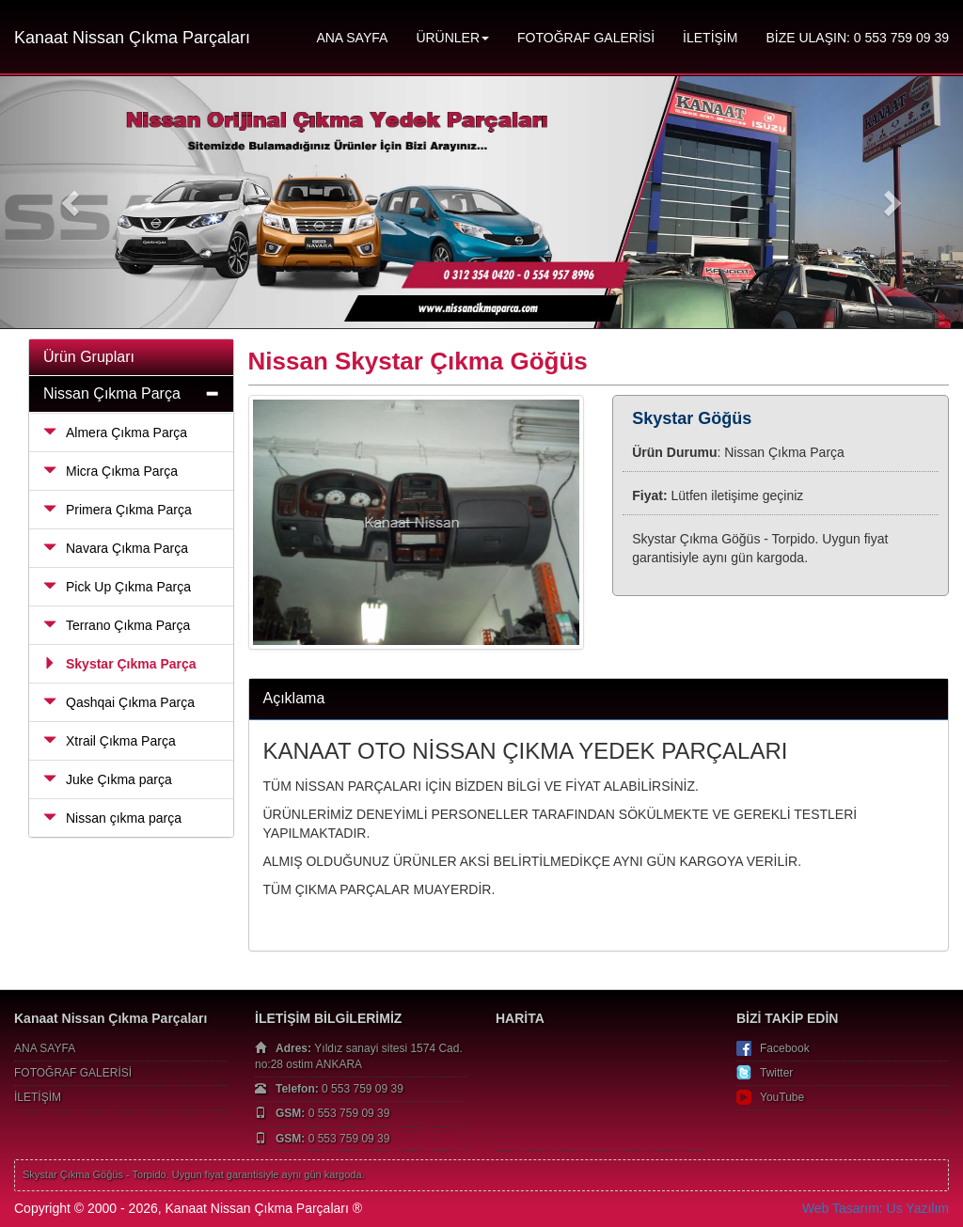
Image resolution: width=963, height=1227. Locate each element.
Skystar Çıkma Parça (120, 663)
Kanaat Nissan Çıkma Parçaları (132, 37)
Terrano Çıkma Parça (116, 625)
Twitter (776, 1072)
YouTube (782, 1097)
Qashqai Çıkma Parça (119, 702)
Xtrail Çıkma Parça (109, 740)
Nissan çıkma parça (112, 818)
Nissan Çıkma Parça (112, 393)
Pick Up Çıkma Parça (117, 586)
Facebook (785, 1048)
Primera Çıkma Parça (117, 509)
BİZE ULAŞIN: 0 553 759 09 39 (857, 37)
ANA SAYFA (351, 37)
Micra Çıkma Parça (110, 471)
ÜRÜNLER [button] (452, 37)
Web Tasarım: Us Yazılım (875, 1208)
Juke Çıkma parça (107, 779)
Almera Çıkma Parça (115, 432)
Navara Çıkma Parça (115, 548)
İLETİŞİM (710, 37)
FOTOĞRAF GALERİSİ (586, 37)
